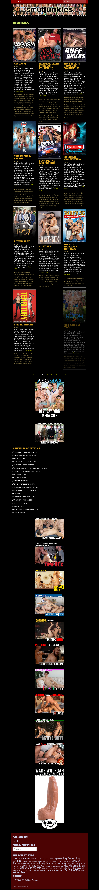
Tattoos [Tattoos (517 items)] (46, 870)
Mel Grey (80, 110)
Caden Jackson (29, 193)
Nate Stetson (69, 112)
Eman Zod (30, 195)
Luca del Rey (20, 200)
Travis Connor (47, 207)
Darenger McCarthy (47, 199)
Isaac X (28, 281)
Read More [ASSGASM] (19, 91)
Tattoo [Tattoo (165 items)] (41, 870)
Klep (78, 108)
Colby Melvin (17, 195)
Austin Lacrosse (24, 94)
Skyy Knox (45, 205)
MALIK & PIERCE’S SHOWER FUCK (26, 509)
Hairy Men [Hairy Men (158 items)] (45, 866)
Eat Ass (26, 100)
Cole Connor (26, 277)
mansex (31, 107)
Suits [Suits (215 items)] (31, 870)
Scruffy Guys (22, 113)
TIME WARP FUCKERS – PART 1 (25, 490)
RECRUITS (18, 493)
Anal (16, 94)
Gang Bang (19, 102)
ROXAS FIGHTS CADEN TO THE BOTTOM (28, 471)
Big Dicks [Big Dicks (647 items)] (58, 859)
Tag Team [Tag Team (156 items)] (36, 870)
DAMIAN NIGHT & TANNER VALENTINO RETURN (30, 468)
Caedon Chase (52, 104)
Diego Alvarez (75, 103)
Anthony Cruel (46, 99)
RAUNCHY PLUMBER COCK (23, 500)
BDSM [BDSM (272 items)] (38, 859)
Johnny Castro (22, 105)
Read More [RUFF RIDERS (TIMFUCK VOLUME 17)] (80, 94)
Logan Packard (17, 107)
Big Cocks (25, 96)
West (68, 117)
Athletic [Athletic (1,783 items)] (20, 858)
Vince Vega (28, 115)
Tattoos (32, 113)
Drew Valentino (23, 195)
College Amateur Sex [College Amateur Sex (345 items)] (63, 861)
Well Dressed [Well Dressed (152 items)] (81, 870)
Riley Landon (71, 114)
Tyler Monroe (17, 115)
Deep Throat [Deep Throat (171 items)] (70, 863)
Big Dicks (31, 96)
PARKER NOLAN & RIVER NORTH (25, 455)
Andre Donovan (18, 189)
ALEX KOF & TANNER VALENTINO (25, 452)
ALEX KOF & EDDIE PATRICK (24, 465)
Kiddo (57, 110)
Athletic (19, 94)
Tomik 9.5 (49, 119)
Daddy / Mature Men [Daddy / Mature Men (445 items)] (59, 863)
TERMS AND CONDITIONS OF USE (26, 881)
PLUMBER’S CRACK (21, 474)
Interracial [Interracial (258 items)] (16, 868)
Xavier (30, 285)
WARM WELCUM (19, 513)
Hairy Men (19, 104)
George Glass (49, 108)
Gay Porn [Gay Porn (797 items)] (26, 866)
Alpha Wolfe (68, 192)
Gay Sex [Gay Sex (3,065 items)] (36, 865)
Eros (29, 100)
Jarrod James (25, 198)
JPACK (53, 110)
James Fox (20, 283)
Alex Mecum (43, 194)
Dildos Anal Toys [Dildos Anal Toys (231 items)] (80, 863)
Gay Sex (29, 102)
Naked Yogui (52, 112)
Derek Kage (71, 197)
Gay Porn (24, 102)
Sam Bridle (52, 117)
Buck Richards (77, 193)
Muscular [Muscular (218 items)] (44, 868)
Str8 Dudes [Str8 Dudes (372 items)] (25, 870)
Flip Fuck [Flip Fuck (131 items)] (19, 866)
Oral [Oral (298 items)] (49, 868)
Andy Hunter (77, 97)
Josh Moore (25, 283)
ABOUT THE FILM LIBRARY (24, 879)
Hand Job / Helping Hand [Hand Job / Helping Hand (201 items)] (55, 866)
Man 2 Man (41, 112)
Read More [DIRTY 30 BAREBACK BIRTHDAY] (67, 274)
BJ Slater (54, 101)
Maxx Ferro (16, 109)
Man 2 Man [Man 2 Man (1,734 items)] (26, 867)
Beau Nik (21, 96)
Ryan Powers (27, 111)
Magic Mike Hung (25, 107)
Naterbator (22, 109)
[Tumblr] (17, 841)
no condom (75, 112)
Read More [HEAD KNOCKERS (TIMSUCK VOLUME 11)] (42, 96)
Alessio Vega (68, 97)
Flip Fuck (49, 106)
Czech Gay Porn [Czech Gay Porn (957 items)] (42, 863)
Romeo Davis (42, 115)
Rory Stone (48, 115)
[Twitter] (14, 841)
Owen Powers (46, 114)
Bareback (16, 96)
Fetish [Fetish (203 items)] (14, 866)
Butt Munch (46, 103)
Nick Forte (27, 109)
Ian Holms (74, 201)
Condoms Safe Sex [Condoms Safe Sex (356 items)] (26, 863)
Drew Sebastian (20, 100)
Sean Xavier (16, 202)
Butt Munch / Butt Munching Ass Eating (23, 98)
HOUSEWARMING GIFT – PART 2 (25, 497)
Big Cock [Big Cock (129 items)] (43, 859)
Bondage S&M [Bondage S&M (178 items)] (36, 861)
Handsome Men (26, 104)
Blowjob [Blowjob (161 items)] (29, 861)
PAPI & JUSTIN (19, 506)
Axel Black (31, 94)
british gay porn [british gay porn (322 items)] (45, 861)
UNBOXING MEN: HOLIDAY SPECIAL (26, 487)
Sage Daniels (46, 117)
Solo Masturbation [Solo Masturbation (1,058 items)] (68, 868)
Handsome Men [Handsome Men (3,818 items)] (74, 865)
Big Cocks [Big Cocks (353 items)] (49, 859)
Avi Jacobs (66, 99)
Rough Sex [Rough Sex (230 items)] (54, 868)
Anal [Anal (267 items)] (14, 859)
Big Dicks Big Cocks (46, 101)
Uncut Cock (23, 115)
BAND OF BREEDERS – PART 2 (24, 484)
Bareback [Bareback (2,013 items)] (30, 858)
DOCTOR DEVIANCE (21, 481)
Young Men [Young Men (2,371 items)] (20, 872)
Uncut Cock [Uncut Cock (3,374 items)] (70, 870)
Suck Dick (27, 113)
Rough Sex (20, 111)
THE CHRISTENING (20, 503)
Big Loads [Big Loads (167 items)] (24, 861)
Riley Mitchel (77, 203)
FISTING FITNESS (20, 477)
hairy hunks (55, 108)
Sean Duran (70, 116)
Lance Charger (29, 105)
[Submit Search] (64, 1)
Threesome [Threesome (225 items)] (53, 870)
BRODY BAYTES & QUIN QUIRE (25, 458)
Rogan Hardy (53, 114)
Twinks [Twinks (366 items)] (59, 870)
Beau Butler (21, 274)
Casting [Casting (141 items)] (54, 861)
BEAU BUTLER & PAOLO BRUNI (25, 462)
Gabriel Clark (55, 199)
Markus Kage (54, 203)
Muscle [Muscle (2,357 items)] (37, 867)
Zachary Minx (81, 205)
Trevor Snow (55, 119)
